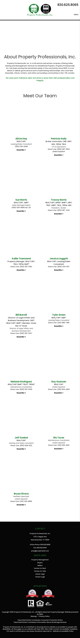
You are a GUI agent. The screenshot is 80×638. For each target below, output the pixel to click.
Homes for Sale (40, 571)
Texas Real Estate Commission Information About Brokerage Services (40, 622)
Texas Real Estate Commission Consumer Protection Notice (40, 620)
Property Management (40, 560)
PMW (41, 614)
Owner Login (40, 574)
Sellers (40, 565)
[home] (40, 10)
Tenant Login (40, 577)
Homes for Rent (40, 568)
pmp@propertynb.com (40, 551)
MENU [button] (76, 14)
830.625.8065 (67, 5)
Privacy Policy (44, 616)
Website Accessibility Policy (63, 631)
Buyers (40, 563)
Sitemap (34, 616)
